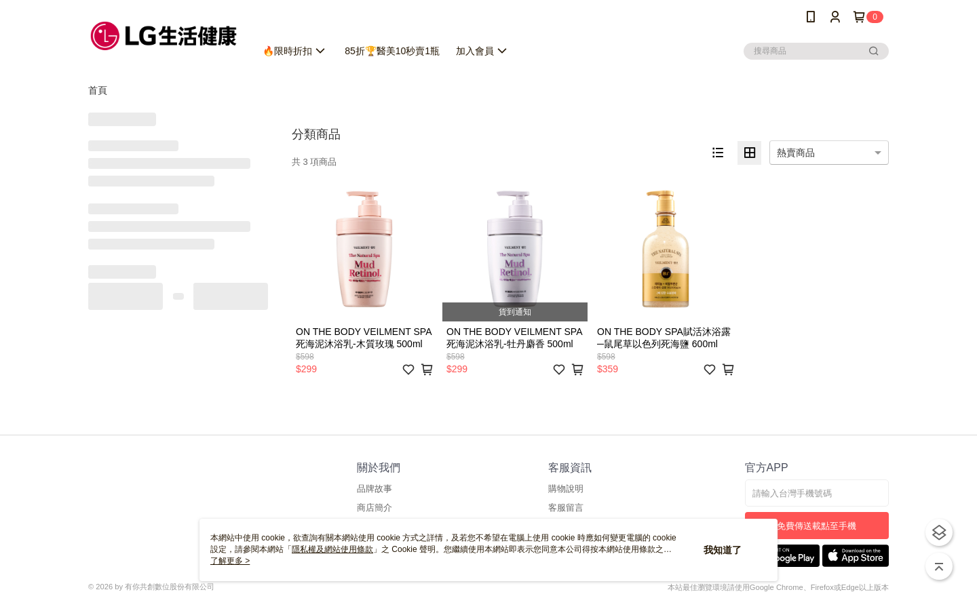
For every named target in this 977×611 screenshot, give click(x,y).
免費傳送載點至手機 (816, 526)
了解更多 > (230, 561)
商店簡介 (374, 507)
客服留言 (565, 507)
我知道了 (723, 550)
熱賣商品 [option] (796, 152)
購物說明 (565, 489)
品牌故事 (374, 489)
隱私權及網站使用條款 (332, 549)
